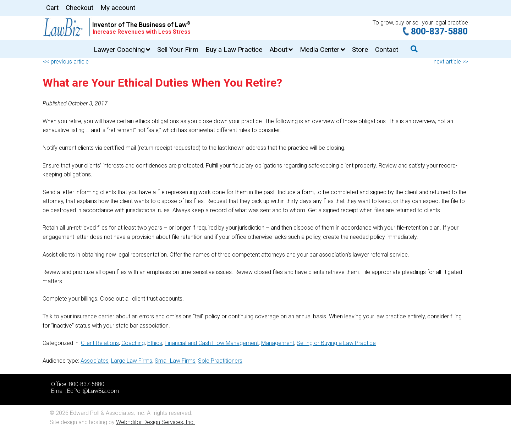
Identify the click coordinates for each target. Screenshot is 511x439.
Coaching (133, 343)
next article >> (451, 61)
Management (277, 343)
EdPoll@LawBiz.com (93, 391)
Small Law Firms (175, 360)
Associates (95, 360)
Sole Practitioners (220, 360)
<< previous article (66, 61)
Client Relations (100, 343)
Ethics (154, 343)
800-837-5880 (439, 31)
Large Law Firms (131, 360)
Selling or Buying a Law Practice (336, 343)
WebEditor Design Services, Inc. (155, 422)
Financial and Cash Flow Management (212, 343)
